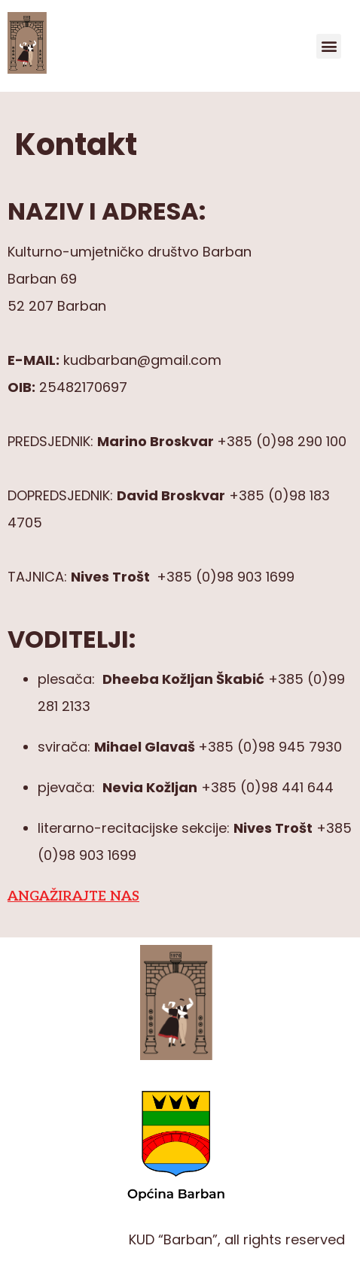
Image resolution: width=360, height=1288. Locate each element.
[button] (328, 46)
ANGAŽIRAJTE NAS (73, 896)
